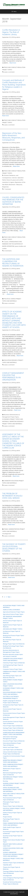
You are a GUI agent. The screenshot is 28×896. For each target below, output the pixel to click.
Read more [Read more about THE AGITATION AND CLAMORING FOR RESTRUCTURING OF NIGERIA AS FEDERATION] (10, 294)
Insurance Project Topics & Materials (14, 741)
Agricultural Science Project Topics (13, 614)
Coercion (14, 178)
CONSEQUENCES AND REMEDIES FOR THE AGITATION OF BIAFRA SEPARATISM (12, 244)
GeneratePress (14, 893)
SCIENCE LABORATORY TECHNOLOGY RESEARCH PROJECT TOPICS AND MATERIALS (13, 854)
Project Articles (7, 817)
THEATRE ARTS (7, 865)
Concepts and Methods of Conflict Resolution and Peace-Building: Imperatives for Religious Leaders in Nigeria (14, 84)
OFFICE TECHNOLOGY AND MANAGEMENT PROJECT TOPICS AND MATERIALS (12, 789)
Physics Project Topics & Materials (13, 806)
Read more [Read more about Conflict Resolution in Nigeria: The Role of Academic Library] (13, 63)
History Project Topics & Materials (13, 730)
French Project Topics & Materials (13, 726)
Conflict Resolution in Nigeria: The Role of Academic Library (11, 32)
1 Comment (7, 189)
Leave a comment (9, 72)
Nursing (5, 781)
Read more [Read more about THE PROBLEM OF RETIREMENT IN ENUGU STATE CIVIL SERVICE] (11, 524)
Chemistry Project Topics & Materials (14, 663)
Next (10, 597)
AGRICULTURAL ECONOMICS (11, 610)
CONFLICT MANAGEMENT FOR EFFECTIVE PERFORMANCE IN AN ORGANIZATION (13, 376)
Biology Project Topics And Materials (13, 644)
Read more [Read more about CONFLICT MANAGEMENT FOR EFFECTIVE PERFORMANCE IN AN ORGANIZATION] (17, 410)
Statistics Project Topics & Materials (13, 863)
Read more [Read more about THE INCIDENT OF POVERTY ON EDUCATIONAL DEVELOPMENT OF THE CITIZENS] (11, 577)
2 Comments (7, 251)
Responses (5, 187)
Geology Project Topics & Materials (13, 728)
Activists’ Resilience (9, 175)
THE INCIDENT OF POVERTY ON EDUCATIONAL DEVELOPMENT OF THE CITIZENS (14, 547)
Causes (6, 241)
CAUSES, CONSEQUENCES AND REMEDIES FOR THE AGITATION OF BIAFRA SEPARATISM (13, 200)
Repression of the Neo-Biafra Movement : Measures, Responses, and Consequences (13, 136)
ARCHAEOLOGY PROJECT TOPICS (12, 629)
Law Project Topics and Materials (12, 749)
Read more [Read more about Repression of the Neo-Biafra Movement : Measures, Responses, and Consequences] (16, 166)
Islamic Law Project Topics (10, 747)
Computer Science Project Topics (12, 669)
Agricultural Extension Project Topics (14, 612)
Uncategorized (6, 533)
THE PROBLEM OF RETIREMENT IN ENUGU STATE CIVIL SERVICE (12, 495)
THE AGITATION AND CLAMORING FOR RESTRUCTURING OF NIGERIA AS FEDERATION (12, 262)
